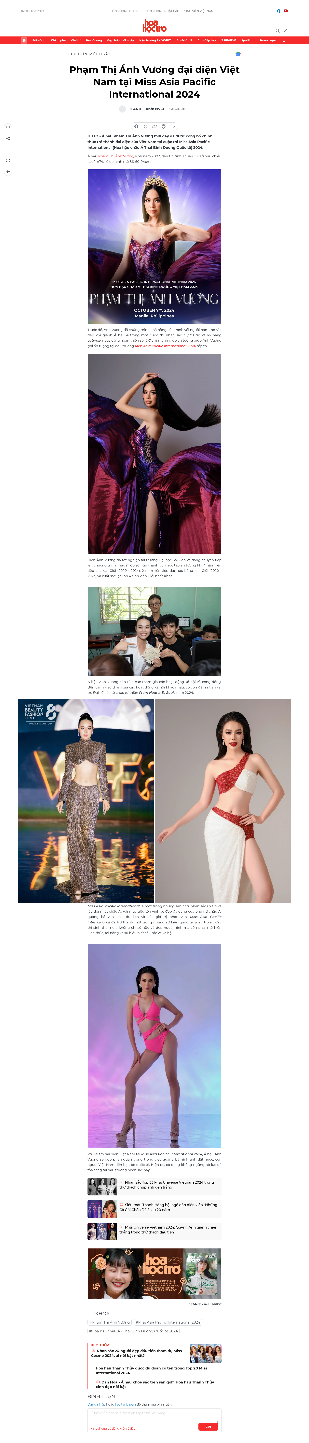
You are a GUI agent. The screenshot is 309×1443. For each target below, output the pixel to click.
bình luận (172, 126)
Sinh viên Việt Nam (199, 11)
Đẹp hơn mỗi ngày (120, 40)
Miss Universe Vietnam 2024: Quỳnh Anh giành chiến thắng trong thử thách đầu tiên (168, 1229)
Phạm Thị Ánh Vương (116, 156)
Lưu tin (8, 149)
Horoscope (268, 40)
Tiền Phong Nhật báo (162, 11)
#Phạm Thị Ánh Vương (109, 1322)
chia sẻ (136, 126)
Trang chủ (24, 40)
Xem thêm (285, 40)
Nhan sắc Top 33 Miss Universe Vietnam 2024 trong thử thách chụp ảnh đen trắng (166, 1185)
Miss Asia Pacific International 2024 (165, 346)
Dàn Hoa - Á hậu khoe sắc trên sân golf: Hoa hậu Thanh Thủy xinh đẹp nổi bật (155, 1384)
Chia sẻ (8, 138)
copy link (154, 126)
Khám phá (58, 40)
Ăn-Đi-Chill (184, 40)
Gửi (208, 1426)
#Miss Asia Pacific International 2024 (168, 1322)
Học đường (94, 40)
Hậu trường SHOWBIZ (155, 40)
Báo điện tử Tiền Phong (154, 25)
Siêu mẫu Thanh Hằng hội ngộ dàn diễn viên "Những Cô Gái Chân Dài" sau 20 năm (168, 1207)
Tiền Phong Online (125, 11)
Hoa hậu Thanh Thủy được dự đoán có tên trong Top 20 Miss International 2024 (151, 1370)
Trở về (8, 171)
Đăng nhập (96, 1404)
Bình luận (8, 160)
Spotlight (248, 40)
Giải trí (76, 40)
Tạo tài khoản (125, 1404)
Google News (238, 54)
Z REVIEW (229, 40)
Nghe (8, 127)
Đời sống (39, 40)
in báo (163, 126)
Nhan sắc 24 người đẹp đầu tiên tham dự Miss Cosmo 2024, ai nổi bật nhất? (136, 1353)
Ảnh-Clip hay (206, 40)
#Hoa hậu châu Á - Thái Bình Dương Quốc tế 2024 (133, 1331)
